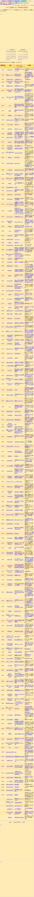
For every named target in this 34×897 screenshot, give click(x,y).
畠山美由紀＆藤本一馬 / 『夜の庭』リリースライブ (19, 90)
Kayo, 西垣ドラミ (19, 639)
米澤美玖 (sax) (28, 273)
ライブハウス (20, 2)
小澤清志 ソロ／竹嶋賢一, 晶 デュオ (19, 728)
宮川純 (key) (28, 95)
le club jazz (9, 538)
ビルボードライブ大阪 (9, 82)
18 (11, 56)
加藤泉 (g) (27, 704)
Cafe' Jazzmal (10, 501)
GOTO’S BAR (9, 787)
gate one (10, 142)
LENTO (16, 242)
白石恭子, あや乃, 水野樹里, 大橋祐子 (19, 477)
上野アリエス (10, 310)
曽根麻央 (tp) (30, 99)
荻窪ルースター (9, 400)
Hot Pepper (9, 262)
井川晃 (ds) (30, 267)
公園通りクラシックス (9, 649)
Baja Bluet (9, 606)
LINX (16, 389)
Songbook (24, 1)
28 (15, 58)
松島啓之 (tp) (28, 346)
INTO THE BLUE (10, 326)
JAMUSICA (9, 343)
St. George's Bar (9, 245)
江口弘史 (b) (29, 435)
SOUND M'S (10, 690)
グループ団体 (2, 4)
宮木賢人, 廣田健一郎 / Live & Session (19, 781)
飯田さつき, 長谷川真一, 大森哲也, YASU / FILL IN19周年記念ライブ (19, 430)
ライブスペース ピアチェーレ (9, 636)
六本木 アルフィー (10, 179)
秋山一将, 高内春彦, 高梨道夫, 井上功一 (19, 281)
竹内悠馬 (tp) (30, 594)
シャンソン (17, 239)
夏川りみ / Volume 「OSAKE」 (19, 82)
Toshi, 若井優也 (18, 652)
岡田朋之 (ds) (30, 602)
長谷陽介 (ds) (30, 561)
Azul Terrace (10, 471)
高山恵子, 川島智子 (19, 491)
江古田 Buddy (10, 286)
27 (14, 58)
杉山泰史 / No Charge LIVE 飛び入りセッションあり (19, 255)
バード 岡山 (10, 781)
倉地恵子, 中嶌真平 (19, 362)
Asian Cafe (9, 451)
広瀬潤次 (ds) (30, 376)
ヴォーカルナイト (19, 115)
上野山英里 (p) (29, 709)
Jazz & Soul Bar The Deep (9, 339)
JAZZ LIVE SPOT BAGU (10, 743)
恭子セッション (18, 129)
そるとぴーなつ (9, 348)
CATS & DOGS (9, 790)
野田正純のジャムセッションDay (19, 658)
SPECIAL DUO (18, 415)
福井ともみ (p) (29, 265)
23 (8, 58)
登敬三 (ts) (27, 536)
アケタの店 (9, 715)
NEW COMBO (9, 395)
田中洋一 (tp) (28, 247)
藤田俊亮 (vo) (28, 446)
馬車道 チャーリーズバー (10, 506)
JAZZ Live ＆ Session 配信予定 (18, 451)
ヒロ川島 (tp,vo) (28, 518)
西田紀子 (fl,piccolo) (29, 747)
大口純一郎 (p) (29, 643)
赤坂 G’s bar (10, 760)
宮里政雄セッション (19, 690)
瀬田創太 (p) (28, 322)
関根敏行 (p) (30, 75)
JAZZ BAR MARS (9, 492)
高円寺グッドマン (9, 728)
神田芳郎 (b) (28, 411)
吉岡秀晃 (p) (28, 299)
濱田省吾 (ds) (30, 350)
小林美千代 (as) (28, 215)
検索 (1, 2)
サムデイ (10, 370)
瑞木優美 (17, 784)
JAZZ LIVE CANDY (9, 699)
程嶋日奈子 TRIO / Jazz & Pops (19, 486)
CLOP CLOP (10, 575)
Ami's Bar (9, 129)
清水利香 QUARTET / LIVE (19, 606)
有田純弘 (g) (29, 669)
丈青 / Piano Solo (18, 426)
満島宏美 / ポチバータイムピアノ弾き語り (19, 304)
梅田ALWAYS (10, 592)
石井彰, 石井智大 (19, 148)
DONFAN (9, 631)
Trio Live (17, 124)
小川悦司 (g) (29, 274)
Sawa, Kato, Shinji (19, 245)
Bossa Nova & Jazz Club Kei (10, 553)
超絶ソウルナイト (19, 400)
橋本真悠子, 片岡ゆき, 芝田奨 (19, 199)
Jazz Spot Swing (9, 419)
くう (10, 406)
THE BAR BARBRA (9, 477)
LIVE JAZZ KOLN (9, 566)
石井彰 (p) (27, 147)
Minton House (10, 187)
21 (15, 56)
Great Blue (9, 415)
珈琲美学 (10, 426)
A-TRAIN (9, 170)
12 (12, 54)
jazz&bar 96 (9, 809)
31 (9, 59)
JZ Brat (9, 275)
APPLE (9, 652)
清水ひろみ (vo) (28, 410)
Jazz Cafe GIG (10, 805)
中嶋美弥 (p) (29, 382)
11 (11, 54)
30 (8, 59)
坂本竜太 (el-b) (28, 583)
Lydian (9, 294)
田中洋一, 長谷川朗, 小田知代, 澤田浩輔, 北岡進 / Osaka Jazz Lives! (19, 249)
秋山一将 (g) (28, 279)
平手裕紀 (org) (28, 578)
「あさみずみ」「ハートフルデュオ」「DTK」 (19, 703)
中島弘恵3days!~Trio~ (18, 343)
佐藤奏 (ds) (29, 277)
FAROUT (10, 270)
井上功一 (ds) (30, 282)
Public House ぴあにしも (10, 255)
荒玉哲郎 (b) (29, 105)
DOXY (9, 183)
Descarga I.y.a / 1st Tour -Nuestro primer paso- (19, 592)
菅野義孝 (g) (28, 755)
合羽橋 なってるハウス (10, 615)
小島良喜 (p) (28, 571)
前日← (10, 822)
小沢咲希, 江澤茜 (19, 510)
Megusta (10, 817)
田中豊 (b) (29, 453)
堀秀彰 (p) (27, 776)
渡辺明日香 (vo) (28, 297)
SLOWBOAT (10, 523)
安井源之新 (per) (28, 380)
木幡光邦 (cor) (28, 220)
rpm (10, 231)
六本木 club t (10, 486)
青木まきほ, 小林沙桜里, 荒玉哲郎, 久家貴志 (19, 105)
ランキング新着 (14, 2)
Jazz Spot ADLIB (10, 290)
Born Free (9, 318)
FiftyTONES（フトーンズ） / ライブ (19, 559)
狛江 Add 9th (10, 362)
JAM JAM (17, 157)
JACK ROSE (10, 719)
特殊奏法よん (18, 615)
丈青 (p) (26, 426)
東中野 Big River (10, 703)
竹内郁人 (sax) (29, 558)
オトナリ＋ (17, 446)
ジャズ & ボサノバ (19, 310)
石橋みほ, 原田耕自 (19, 661)
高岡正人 (17, 719)
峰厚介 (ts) (27, 330)
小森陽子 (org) (29, 394)
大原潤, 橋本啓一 (19, 802)
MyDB (3, 1)
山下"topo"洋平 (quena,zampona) (28, 707)
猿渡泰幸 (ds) (28, 745)
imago (9, 242)
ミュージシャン (26, 2)
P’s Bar (9, 307)
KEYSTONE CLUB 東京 (10, 644)
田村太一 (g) (29, 415)
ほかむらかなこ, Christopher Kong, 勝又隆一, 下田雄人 (19, 553)
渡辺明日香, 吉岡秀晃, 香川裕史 (19, 299)
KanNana (17, 533)
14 (15, 54)
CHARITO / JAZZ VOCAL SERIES (19, 766)
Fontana (10, 115)
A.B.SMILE (9, 358)
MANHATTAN (9, 533)
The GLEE (9, 496)
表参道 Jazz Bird (10, 519)
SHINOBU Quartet (19, 631)
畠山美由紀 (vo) (28, 89)
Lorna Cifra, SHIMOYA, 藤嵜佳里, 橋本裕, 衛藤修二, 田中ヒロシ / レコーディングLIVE (19, 210)
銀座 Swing (9, 266)
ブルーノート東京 (9, 97)
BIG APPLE (9, 389)
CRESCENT (10, 460)
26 (12, 58)
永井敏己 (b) (28, 132)
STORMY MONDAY (9, 133)
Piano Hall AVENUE (9, 695)
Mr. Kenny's (9, 579)
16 (8, 56)
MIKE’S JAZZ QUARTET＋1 (18, 75)
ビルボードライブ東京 (9, 90)
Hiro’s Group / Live (19, 519)
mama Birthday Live (19, 733)
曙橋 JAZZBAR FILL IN (9, 430)
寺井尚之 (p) (28, 234)
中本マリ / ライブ (19, 644)
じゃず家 (10, 210)
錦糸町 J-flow (10, 86)
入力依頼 (9, 2)
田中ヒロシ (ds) (28, 213)
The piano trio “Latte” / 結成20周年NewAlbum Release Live (19, 675)
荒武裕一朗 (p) (28, 423)
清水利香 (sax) (28, 604)
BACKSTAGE (10, 794)
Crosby (9, 547)
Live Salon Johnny (10, 773)
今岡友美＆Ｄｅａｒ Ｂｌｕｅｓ (19, 384)
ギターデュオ (18, 611)
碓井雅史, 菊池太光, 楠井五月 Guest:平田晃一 (19, 179)
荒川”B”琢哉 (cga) (29, 589)
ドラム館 (10, 665)
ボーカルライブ (18, 805)
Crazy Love (9, 194)
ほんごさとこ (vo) (29, 368)
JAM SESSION (18, 290)
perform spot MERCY (10, 543)
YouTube (9, 4)
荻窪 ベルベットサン (10, 708)
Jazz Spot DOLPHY (9, 584)
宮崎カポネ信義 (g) (29, 222)
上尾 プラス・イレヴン (10, 686)
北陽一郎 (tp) (29, 614)
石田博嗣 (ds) (30, 539)
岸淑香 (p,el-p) (29, 340)
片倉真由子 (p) (28, 141)
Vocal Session (18, 194)
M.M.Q (16, 358)
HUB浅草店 (9, 145)
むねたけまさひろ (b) (29, 125)
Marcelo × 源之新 (19, 379)
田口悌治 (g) (28, 393)
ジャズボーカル (18, 481)
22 (6, 58)
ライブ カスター (10, 204)
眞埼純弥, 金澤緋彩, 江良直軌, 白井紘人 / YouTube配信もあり (19, 723)
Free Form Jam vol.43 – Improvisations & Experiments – (18, 286)
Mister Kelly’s (10, 625)
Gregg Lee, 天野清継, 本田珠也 (19, 174)
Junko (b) (29, 110)
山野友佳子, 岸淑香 (19, 339)
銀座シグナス (10, 600)
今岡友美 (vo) (28, 381)
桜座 (10, 110)
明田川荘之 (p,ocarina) (27, 713)
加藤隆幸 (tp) (28, 557)
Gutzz (16, 187)
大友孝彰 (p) (29, 767)
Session (16, 456)
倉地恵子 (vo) (28, 361)
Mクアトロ (9, 799)
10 (9, 54)
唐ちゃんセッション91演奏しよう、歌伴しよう (19, 120)
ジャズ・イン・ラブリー (9, 384)
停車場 (9, 733)
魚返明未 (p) (28, 733)
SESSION (17, 787)
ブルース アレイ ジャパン (10, 571)
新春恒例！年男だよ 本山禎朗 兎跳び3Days (19, 407)
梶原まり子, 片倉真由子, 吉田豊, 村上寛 (19, 142)
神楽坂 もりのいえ (10, 802)
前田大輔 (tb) (28, 595)
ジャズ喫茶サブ (9, 249)
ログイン (32, 5)
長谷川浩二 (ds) (29, 133)
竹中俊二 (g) (29, 220)
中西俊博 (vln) (28, 668)
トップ (13, 4)
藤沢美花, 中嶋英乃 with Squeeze (19, 528)
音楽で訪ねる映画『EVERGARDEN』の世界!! (19, 496)
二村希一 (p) (28, 759)
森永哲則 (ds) (30, 740)
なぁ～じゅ (9, 353)
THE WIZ (9, 258)
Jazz (15, 752)
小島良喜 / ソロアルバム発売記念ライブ (19, 571)
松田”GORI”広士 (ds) (29, 391)
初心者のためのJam (19, 817)
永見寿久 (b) (28, 306)
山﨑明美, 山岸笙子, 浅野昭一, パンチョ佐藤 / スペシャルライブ (19, 204)
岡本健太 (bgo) (28, 588)
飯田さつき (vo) (28, 428)
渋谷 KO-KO (9, 681)
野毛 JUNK (9, 739)
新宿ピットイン (9, 75)
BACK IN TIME (9, 514)
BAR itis (10, 639)
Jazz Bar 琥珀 (10, 766)
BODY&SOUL (9, 375)
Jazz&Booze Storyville (10, 148)
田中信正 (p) (28, 648)
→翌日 (23, 822)
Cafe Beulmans (9, 670)
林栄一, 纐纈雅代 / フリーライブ (19, 137)
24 (9, 58)
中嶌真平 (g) (29, 362)
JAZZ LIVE (17, 318)
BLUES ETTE (10, 137)
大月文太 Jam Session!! (18, 231)
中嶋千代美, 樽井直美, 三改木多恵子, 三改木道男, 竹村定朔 (19, 566)
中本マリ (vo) (28, 642)
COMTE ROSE (9, 79)
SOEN (9, 611)
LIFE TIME (9, 528)
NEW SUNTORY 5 (10, 153)
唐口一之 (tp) (28, 123)
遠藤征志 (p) (28, 519)
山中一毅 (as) (28, 685)
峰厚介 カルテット (19, 331)
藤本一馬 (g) (28, 91)
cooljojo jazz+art (9, 120)
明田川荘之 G (18, 715)
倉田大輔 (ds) (28, 417)
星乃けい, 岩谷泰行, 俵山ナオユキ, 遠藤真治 (19, 681)
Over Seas (9, 235)
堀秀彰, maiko (18, 777)
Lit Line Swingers (19, 152)
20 (14, 56)
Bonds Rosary (10, 411)
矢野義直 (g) (28, 387)
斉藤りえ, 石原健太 (19, 262)
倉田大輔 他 (17, 419)
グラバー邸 (9, 124)
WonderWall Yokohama (9, 336)
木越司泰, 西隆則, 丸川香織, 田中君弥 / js (19, 270)
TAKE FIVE (10, 441)
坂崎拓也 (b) (29, 421)
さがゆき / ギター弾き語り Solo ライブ (19, 226)
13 (14, 54)
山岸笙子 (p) (29, 203)
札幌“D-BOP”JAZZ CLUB (9, 675)
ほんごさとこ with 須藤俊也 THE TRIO (19, 370)
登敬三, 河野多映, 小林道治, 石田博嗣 (19, 538)
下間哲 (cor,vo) (28, 811)
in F (10, 747)
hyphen (9, 226)
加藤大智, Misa (18, 655)
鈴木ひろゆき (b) (29, 466)
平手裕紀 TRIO (18, 579)
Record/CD (17, 1)
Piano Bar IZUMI (10, 752)
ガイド (3, 2)
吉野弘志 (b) (28, 76)
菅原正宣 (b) (28, 311)
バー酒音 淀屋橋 (10, 365)
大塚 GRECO (10, 323)
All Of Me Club (9, 163)
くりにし (17, 747)
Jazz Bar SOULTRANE (10, 424)
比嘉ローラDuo (18, 313)
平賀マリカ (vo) (28, 293)
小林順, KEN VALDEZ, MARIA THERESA (19, 773)
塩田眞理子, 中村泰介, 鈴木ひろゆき (19, 466)
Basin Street (9, 199)
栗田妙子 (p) (28, 746)
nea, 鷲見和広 (18, 809)
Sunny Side (9, 69)
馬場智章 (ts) (28, 100)
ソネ (10, 105)
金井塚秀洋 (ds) (28, 165)
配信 (6, 4)
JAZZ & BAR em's (10, 813)
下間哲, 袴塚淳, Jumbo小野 (18, 813)
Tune (10, 1)
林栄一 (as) (27, 136)
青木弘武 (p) (28, 750)
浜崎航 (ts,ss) (28, 374)
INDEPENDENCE (10, 756)
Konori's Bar (17, 353)
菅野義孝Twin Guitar (19, 756)
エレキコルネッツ (19, 221)
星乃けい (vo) (28, 679)
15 (6, 56)
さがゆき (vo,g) (28, 226)
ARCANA (17, 708)
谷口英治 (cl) (28, 334)
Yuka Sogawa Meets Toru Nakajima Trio (19, 625)
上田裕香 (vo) (30, 486)
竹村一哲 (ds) (30, 332)
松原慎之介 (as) (28, 766)
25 (11, 58)
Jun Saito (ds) (28, 168)
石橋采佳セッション (19, 86)
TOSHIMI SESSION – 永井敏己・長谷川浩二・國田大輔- (19, 133)
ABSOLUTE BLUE (10, 222)
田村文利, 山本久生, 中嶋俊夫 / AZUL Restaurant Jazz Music (19, 471)
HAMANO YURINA (19, 441)
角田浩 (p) (27, 700)
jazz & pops (17, 163)
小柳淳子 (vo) (28, 414)
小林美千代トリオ (19, 216)
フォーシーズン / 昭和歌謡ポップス (19, 543)
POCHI (9, 303)
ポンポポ (17, 523)
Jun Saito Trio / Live (19, 170)
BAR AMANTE (9, 784)
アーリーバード (9, 481)
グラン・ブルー (9, 661)
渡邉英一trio (17, 575)
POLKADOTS (9, 510)
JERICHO (9, 723)
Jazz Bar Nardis (9, 777)
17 (9, 56)
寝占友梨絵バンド (19, 145)
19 (12, 56)
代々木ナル (9, 299)
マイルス (10, 655)
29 (6, 59)
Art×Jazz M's (10, 280)
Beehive (10, 456)
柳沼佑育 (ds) (30, 337)
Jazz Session (17, 636)
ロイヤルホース (9, 190)
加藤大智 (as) (28, 654)
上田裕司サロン (18, 79)
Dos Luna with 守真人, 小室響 (19, 584)
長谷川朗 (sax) (29, 248)
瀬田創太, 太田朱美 (19, 323)
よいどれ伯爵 (10, 465)
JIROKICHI (9, 436)
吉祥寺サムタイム (9, 174)
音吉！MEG (10, 313)
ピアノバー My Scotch (9, 621)
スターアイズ (10, 216)
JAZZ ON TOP (9, 446)
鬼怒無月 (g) (28, 709)
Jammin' (10, 157)
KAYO (16, 266)
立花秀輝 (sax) (28, 613)
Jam (15, 424)
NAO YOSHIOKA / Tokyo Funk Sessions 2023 (19, 98)
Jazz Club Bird (9, 658)
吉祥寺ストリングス (9, 379)
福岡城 (16, 794)
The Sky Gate (18, 411)
